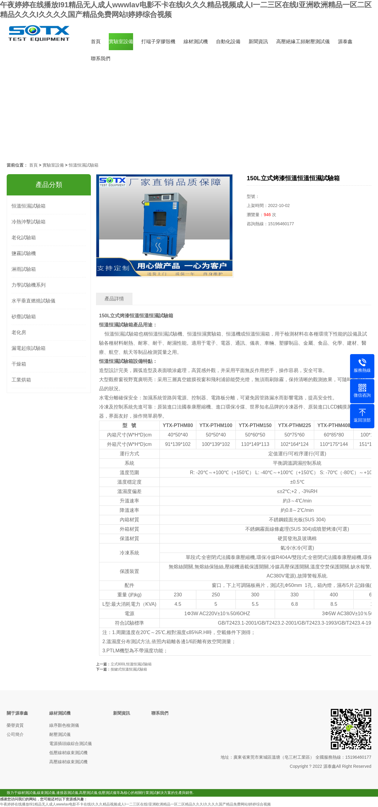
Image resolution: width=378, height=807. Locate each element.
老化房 (19, 332)
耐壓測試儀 (59, 734)
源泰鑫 (345, 41)
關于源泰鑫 (17, 713)
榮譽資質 (15, 725)
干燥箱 (19, 364)
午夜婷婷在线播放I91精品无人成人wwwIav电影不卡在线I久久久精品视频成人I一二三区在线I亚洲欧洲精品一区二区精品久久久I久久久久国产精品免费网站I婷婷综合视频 (135, 804)
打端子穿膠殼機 (158, 41)
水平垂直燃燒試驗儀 (33, 300)
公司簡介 (15, 734)
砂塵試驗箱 (24, 316)
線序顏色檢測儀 (64, 725)
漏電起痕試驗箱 (29, 348)
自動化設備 (228, 41)
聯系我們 (100, 58)
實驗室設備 (121, 41)
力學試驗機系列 (29, 285)
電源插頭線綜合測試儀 (70, 743)
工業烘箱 (21, 379)
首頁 (96, 41)
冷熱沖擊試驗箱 (29, 221)
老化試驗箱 (24, 237)
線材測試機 (196, 41)
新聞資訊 (258, 41)
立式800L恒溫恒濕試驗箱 (131, 664)
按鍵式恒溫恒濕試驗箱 (129, 669)
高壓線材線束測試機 (68, 761)
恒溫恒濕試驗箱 (83, 165)
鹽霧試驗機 (24, 253)
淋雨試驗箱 (24, 269)
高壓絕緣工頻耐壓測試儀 (303, 41)
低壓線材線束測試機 (68, 752)
